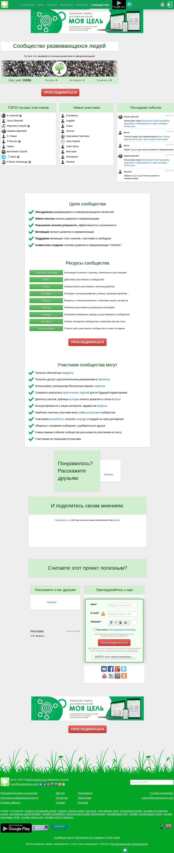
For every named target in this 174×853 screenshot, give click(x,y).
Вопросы (46, 300)
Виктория (68, 151)
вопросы (102, 405)
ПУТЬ (41, 5)
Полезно (108, 474)
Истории (46, 293)
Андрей (67, 120)
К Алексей (9, 115)
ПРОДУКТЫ (66, 5)
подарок (134, 150)
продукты (67, 372)
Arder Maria (70, 146)
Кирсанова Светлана (75, 136)
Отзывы (60, 802)
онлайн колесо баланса (59, 817)
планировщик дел (117, 814)
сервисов (99, 386)
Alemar (123, 133)
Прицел (62, 810)
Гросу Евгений (12, 120)
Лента (46, 279)
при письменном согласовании (128, 844)
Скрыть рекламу (73, 631)
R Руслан (9, 141)
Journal (67, 131)
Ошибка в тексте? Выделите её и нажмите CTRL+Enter (87, 837)
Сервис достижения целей (40, 810)
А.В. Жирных (37, 635)
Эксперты (46, 321)
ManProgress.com (36, 779)
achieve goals (76, 810)
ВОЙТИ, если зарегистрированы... (114, 656)
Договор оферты (10, 802)
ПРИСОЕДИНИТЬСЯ (60, 92)
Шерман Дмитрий (14, 131)
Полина (68, 161)
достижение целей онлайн (25, 814)
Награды (46, 314)
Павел (7, 146)
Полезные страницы (46, 272)
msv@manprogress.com (24, 784)
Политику (130, 629)
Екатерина (69, 156)
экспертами (93, 412)
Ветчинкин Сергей (14, 151)
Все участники (46, 328)
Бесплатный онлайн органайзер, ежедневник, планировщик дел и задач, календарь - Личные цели (147, 123)
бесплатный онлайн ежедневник (85, 814)
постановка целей (130, 810)
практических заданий (76, 392)
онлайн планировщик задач (145, 814)
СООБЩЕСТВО (100, 5)
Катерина (124, 172)
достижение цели (108, 810)
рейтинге (58, 419)
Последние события (145, 107)
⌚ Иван (8, 156)
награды (81, 419)
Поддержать (85, 793)
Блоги (46, 286)
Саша (66, 125)
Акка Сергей (70, 141)
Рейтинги (46, 307)
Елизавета (69, 115)
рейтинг (117, 520)
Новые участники (86, 107)
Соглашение (115, 629)
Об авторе (62, 797)
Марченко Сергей (14, 125)
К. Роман (9, 136)
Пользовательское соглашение (19, 793)
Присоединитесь (62, 520)
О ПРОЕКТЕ (28, 5)
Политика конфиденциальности (20, 797)
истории (74, 399)
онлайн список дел (32, 817)
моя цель (90, 810)
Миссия (60, 793)
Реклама (83, 802)
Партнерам (84, 797)
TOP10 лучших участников (28, 107)
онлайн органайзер (53, 814)
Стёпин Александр (14, 161)
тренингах (104, 379)
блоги (117, 399)
